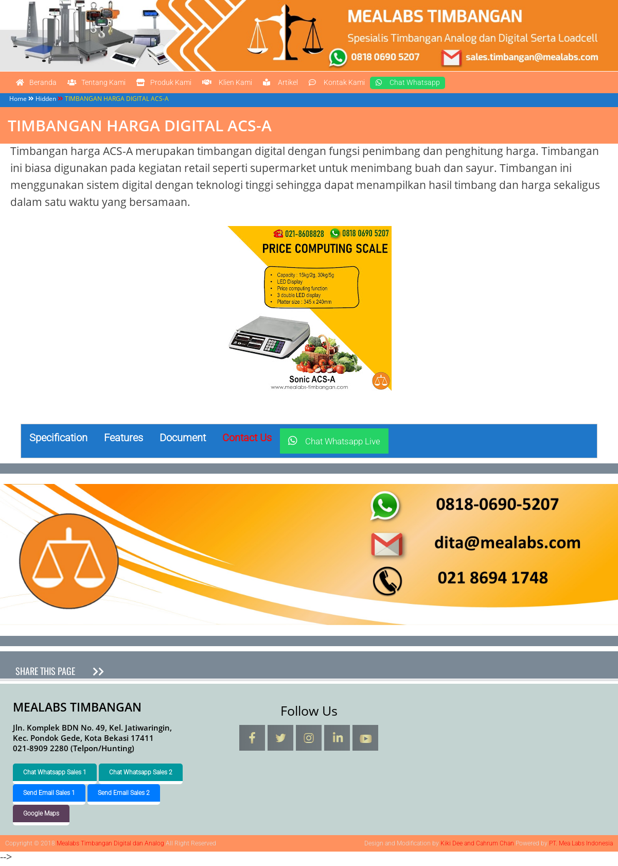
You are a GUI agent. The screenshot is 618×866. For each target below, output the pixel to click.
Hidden (46, 101)
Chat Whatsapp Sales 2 (140, 774)
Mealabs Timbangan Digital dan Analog (22, 72)
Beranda (43, 84)
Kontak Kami (431, 84)
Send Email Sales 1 (49, 795)
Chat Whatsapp (521, 84)
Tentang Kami (121, 84)
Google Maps (41, 816)
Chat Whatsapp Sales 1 (54, 774)
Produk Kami (208, 84)
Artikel (359, 84)
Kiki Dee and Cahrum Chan (477, 846)
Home (18, 101)
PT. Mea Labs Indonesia (581, 846)
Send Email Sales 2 (124, 795)
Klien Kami (290, 84)
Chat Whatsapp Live (334, 444)
